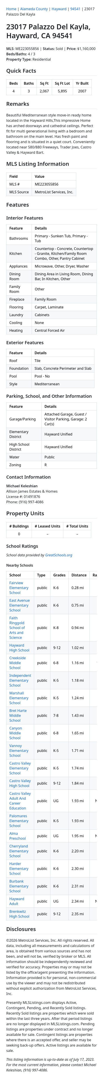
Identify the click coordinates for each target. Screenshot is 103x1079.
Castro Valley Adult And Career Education (20, 801)
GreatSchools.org (58, 555)
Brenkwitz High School (19, 914)
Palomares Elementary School (18, 820)
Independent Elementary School (20, 680)
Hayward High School (19, 648)
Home (11, 8)
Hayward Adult (16, 901)
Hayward (59, 8)
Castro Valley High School (20, 783)
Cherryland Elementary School (18, 851)
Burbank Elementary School (18, 886)
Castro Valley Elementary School (20, 768)
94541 (75, 8)
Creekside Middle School (17, 662)
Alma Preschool (17, 836)
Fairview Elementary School (18, 587)
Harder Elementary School (18, 868)
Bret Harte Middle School (18, 715)
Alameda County (34, 8)
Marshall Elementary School (18, 698)
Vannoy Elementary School (18, 750)
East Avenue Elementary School (19, 605)
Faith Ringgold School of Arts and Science (17, 627)
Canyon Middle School (15, 733)
